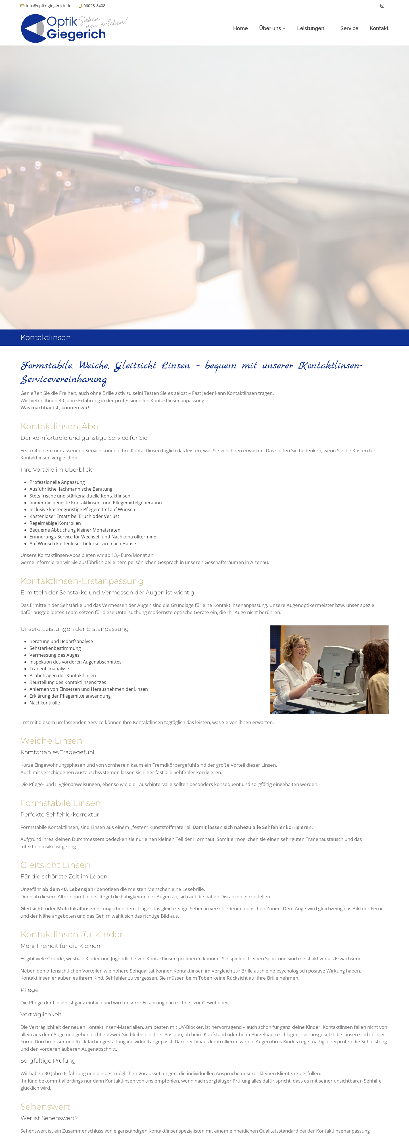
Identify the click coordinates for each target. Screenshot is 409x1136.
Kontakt (379, 28)
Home (240, 28)
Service (349, 28)
